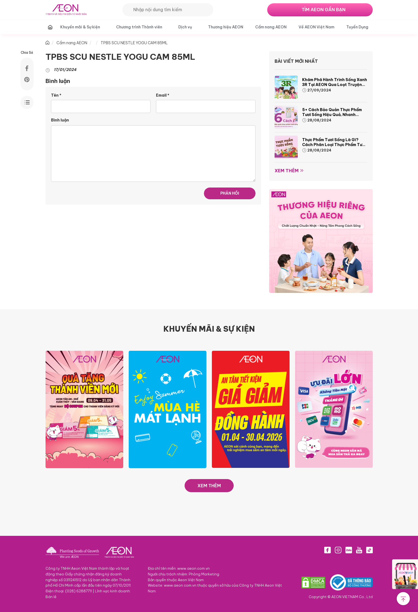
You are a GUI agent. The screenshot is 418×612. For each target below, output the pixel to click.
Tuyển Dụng (357, 27)
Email (162, 95)
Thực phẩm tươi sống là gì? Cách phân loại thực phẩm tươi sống (334, 144)
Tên (56, 95)
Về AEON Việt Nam (316, 27)
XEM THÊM (209, 485)
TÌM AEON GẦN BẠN (323, 9)
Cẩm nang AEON (271, 27)
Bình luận (60, 120)
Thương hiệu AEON (225, 27)
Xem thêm (287, 170)
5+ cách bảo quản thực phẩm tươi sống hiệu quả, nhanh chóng (332, 114)
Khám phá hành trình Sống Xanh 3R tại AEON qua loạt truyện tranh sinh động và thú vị (334, 84)
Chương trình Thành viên (139, 27)
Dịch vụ (185, 27)
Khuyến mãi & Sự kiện (80, 27)
